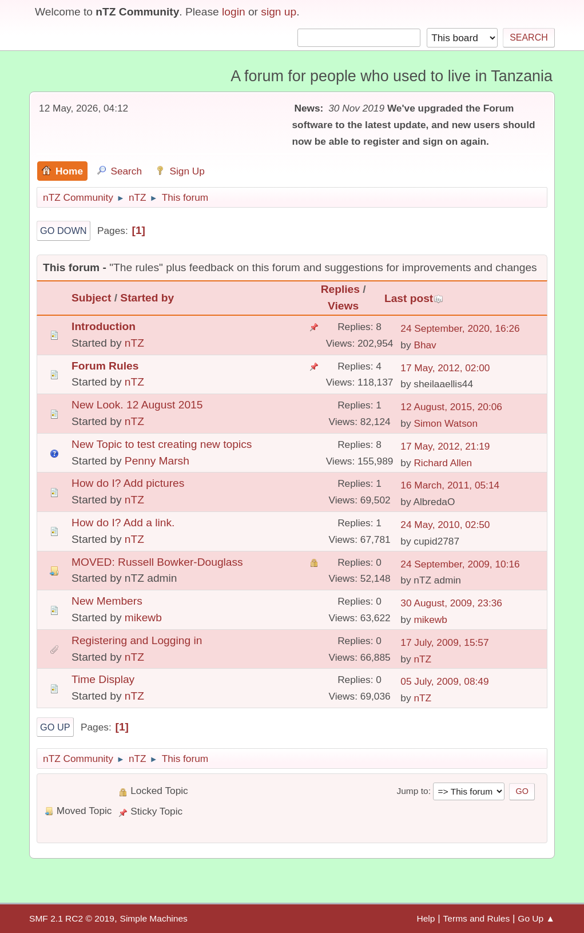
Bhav (425, 345)
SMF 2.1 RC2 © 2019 (71, 918)
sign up (278, 12)
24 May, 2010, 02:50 (445, 524)
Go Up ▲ (536, 918)
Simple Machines (154, 918)
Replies (340, 289)
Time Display (102, 679)
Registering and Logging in (136, 640)
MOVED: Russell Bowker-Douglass (157, 562)
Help (425, 918)
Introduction (103, 326)
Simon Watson (446, 423)
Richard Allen (443, 463)
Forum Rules (104, 366)
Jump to (412, 791)
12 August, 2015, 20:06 (451, 406)
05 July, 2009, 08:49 (444, 681)
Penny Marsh (157, 461)
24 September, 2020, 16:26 (459, 328)
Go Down (63, 230)
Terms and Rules (476, 918)
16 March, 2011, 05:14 (449, 485)
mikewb (143, 618)
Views (343, 306)
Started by (147, 298)
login (233, 12)
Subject (91, 298)
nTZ (134, 343)
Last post (413, 298)
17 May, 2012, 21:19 (445, 446)
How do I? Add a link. (122, 523)
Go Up (55, 727)
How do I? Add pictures (127, 483)
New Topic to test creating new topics (161, 444)
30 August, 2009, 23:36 (451, 603)
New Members (106, 601)
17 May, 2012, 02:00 (445, 368)
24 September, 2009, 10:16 (459, 564)
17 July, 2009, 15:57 (444, 642)
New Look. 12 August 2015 (136, 405)
